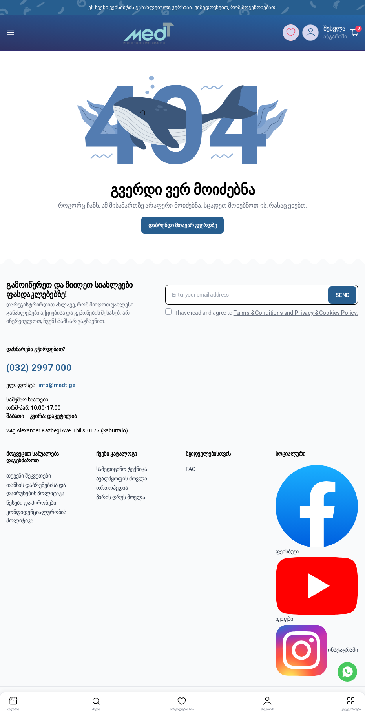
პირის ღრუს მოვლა (120, 497)
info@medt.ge (56, 385)
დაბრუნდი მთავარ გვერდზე (182, 225)
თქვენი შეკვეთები (28, 475)
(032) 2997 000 (39, 367)
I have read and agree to (261, 312)
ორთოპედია (112, 488)
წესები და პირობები (31, 503)
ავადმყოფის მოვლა (121, 478)
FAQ (191, 469)
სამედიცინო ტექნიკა (121, 469)
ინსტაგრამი (317, 649)
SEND (342, 295)
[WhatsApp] (347, 672)
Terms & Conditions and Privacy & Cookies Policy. (296, 313)
